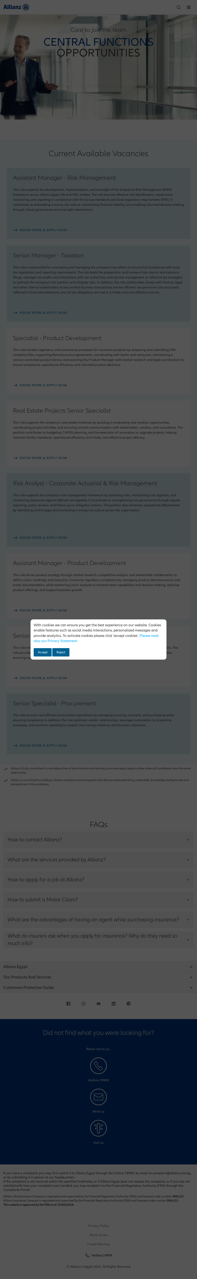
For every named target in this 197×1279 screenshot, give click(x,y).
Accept (42, 652)
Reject (60, 652)
